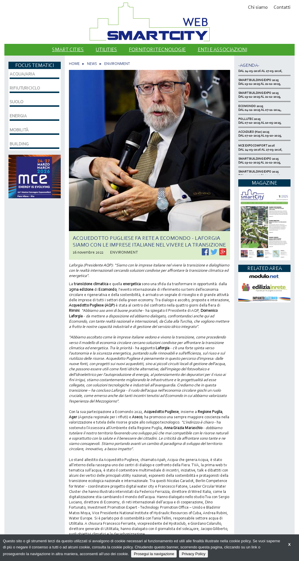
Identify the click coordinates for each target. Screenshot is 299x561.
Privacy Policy (193, 554)
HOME (74, 63)
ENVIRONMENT (117, 63)
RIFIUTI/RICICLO (25, 88)
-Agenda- (248, 65)
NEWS (92, 63)
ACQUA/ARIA (22, 74)
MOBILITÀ (19, 129)
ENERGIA (18, 115)
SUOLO (16, 101)
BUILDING (19, 144)
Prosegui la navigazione (154, 554)
